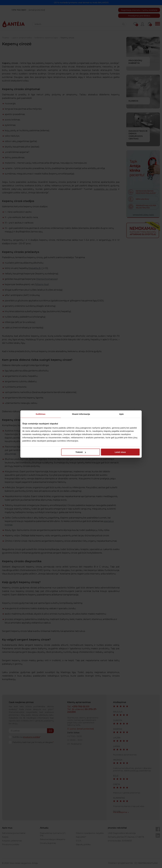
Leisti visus (120, 452)
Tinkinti (80, 452)
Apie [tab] (121, 414)
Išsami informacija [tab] (81, 414)
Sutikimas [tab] (40, 414)
